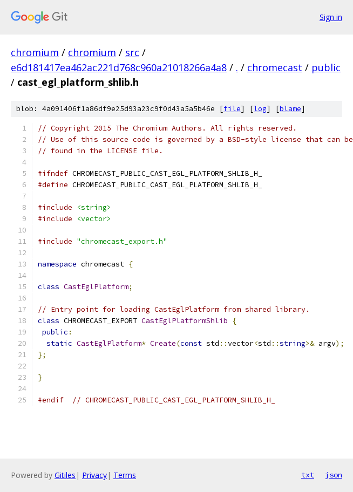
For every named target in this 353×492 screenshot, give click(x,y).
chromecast (274, 67)
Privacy (94, 475)
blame (290, 108)
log (260, 108)
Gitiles (65, 475)
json (333, 475)
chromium (35, 52)
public (326, 67)
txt (307, 475)
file (232, 108)
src (132, 52)
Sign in (331, 17)
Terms (124, 475)
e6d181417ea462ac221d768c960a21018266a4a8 (119, 67)
